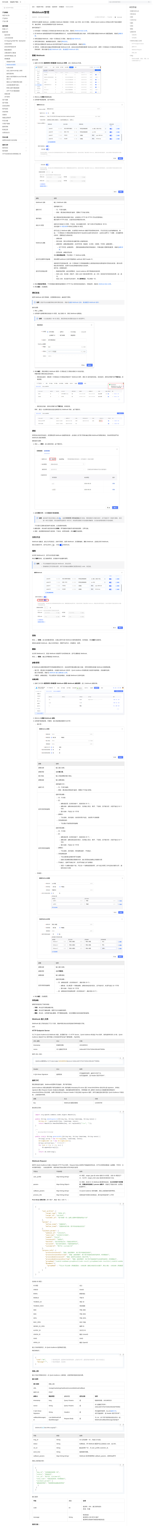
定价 (42, 3)
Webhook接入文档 (81, 37)
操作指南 (48, 13)
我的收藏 (119, 23)
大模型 (20, 3)
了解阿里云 (65, 3)
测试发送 (65, 48)
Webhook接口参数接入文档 (58, 679)
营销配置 (61, 13)
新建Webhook (76, 45)
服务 (58, 3)
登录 (148, 3)
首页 (33, 13)
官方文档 (5, 8)
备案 (131, 3)
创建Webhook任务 (55, 56)
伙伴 (53, 3)
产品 (25, 3)
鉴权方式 (113, 1423)
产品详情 (109, 23)
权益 (38, 3)
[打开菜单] (3, 3)
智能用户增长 (14, 8)
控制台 (136, 3)
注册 (141, 3)
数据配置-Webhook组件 (71, 56)
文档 (127, 3)
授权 (84, 50)
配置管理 (54, 13)
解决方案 (32, 3)
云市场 (48, 3)
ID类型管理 (64, 233)
